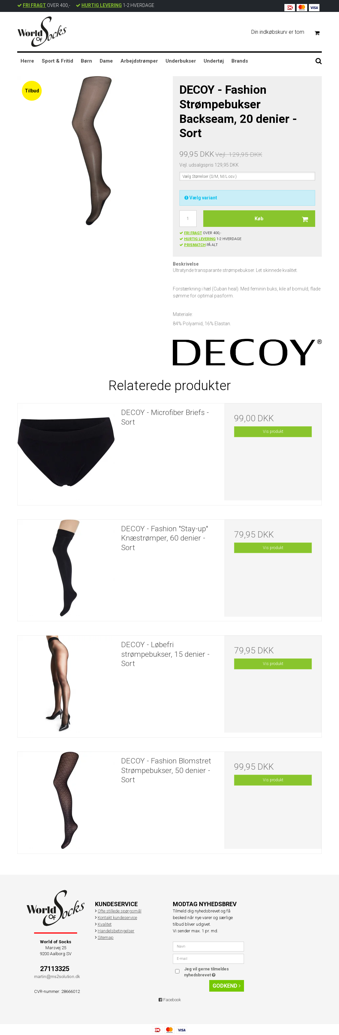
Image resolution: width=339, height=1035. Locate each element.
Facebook (170, 999)
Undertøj (214, 61)
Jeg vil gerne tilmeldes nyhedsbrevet (213, 971)
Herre (27, 61)
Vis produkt (273, 431)
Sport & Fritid (57, 61)
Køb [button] (285, 218)
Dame (106, 61)
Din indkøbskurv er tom (288, 32)
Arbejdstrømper (139, 61)
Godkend (227, 986)
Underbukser (181, 61)
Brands (239, 61)
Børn (86, 61)
